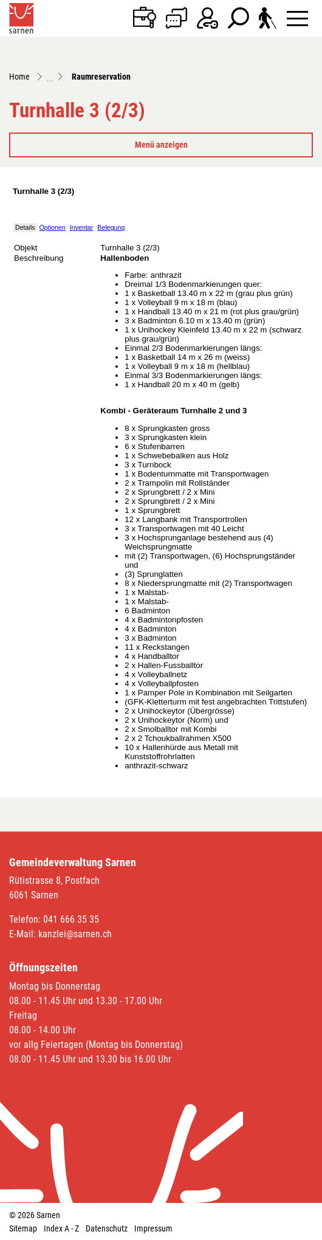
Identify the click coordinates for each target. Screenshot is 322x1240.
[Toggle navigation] (297, 18)
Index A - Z (61, 1228)
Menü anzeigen (161, 145)
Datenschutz (107, 1228)
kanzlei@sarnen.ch (75, 934)
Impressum (153, 1228)
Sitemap (23, 1228)
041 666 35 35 (71, 919)
